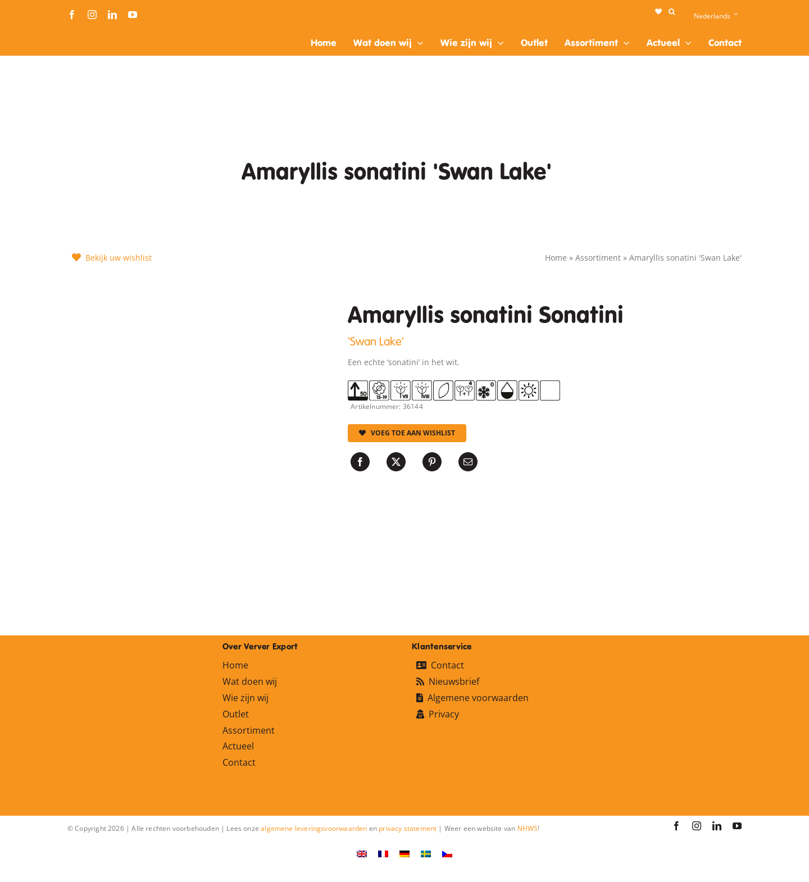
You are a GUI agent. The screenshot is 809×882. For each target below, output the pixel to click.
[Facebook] (360, 461)
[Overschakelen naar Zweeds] (426, 854)
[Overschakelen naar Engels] (361, 854)
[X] (396, 461)
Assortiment (598, 257)
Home (556, 257)
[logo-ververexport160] (89, 33)
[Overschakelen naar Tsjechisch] (447, 854)
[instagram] (92, 14)
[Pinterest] (432, 461)
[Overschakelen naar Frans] (383, 854)
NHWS (527, 828)
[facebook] (71, 14)
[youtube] (132, 14)
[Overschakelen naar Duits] (404, 854)
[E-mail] (468, 461)
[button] (671, 11)
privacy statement (408, 828)
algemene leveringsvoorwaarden (314, 828)
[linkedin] (112, 14)
